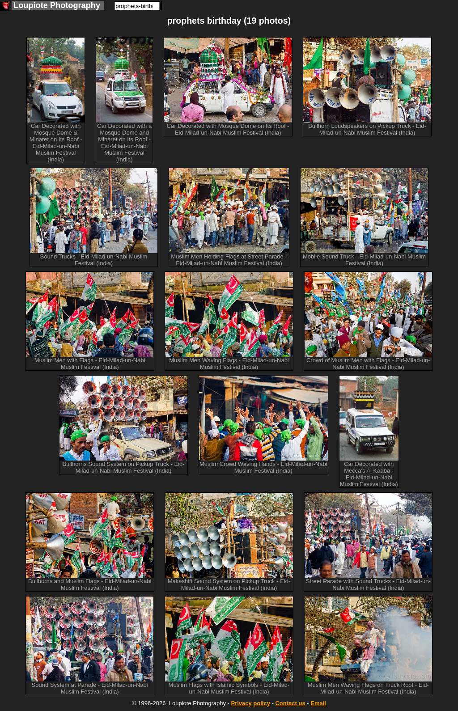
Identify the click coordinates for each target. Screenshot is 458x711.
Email (318, 703)
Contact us (290, 703)
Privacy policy (250, 703)
